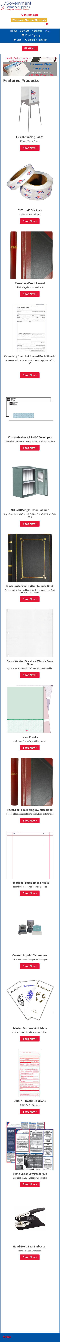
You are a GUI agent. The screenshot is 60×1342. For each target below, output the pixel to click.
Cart (17, 39)
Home (13, 30)
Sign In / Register (35, 39)
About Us (37, 30)
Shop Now (30, 148)
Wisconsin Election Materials (29, 20)
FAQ (47, 30)
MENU (30, 48)
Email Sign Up (31, 35)
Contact (24, 30)
